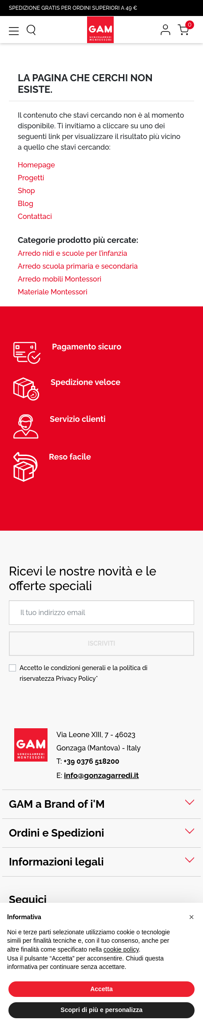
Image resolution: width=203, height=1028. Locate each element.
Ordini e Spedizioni (56, 832)
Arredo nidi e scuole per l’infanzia (72, 253)
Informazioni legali (56, 861)
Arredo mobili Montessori (59, 279)
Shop (26, 191)
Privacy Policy (76, 678)
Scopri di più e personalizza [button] (101, 1009)
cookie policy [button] (121, 949)
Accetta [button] (101, 988)
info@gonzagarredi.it (101, 775)
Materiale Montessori (53, 292)
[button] (191, 917)
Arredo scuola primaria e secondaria (78, 266)
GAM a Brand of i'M (57, 804)
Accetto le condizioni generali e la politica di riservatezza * (83, 673)
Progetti (31, 178)
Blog (25, 203)
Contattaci (35, 216)
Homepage (36, 165)
